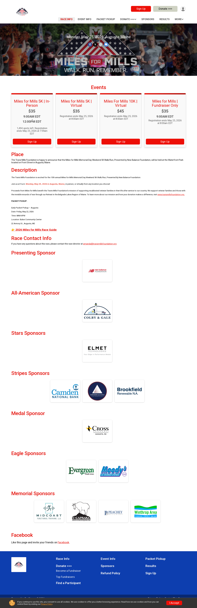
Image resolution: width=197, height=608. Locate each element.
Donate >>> (165, 8)
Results (164, 19)
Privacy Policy (46, 604)
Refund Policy (110, 577)
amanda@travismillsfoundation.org (100, 248)
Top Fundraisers (65, 580)
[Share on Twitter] (95, 44)
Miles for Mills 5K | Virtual (76, 107)
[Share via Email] (100, 44)
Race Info (67, 19)
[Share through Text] (106, 44)
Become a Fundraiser (68, 575)
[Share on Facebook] (90, 44)
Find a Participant (68, 587)
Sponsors (147, 19)
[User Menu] (183, 9)
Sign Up (140, 8)
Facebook (63, 546)
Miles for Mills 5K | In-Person (32, 107)
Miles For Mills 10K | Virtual (120, 107)
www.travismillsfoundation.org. (171, 199)
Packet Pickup (106, 19)
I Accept (174, 602)
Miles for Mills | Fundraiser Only (165, 107)
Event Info (84, 19)
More (178, 19)
